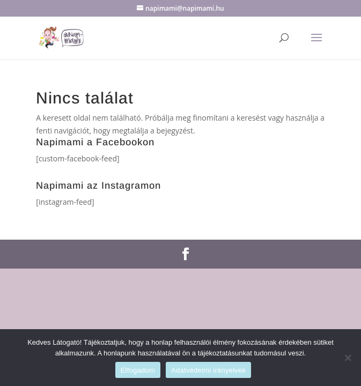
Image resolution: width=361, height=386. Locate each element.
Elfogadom (138, 370)
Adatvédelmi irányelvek (208, 370)
